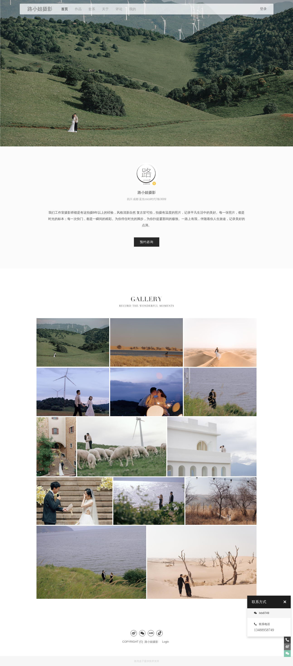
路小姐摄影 (152, 641)
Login (165, 641)
